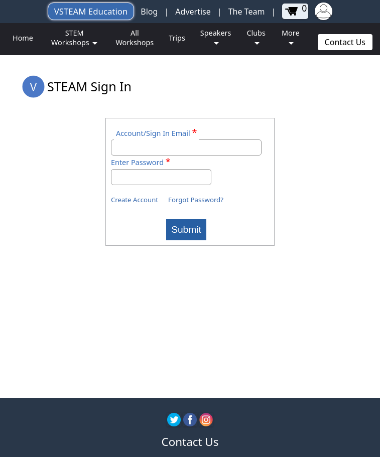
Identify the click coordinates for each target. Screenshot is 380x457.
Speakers (215, 33)
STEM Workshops (71, 37)
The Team (246, 11)
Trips (177, 38)
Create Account (134, 199)
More (291, 33)
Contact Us (345, 42)
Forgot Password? (195, 199)
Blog (149, 11)
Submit (186, 229)
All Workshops (134, 37)
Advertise (192, 11)
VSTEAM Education (91, 11)
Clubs (255, 33)
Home (23, 38)
